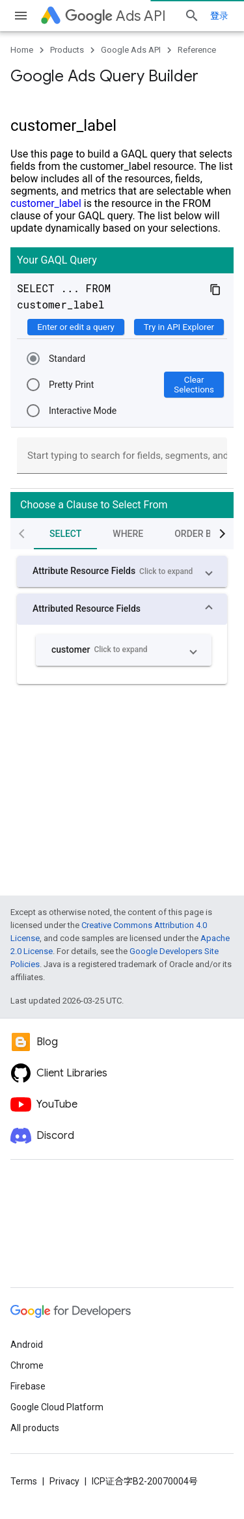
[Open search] (192, 15)
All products (34, 1428)
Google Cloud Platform (56, 1407)
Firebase (28, 1386)
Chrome (27, 1365)
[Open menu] (21, 15)
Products (67, 50)
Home (21, 50)
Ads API (115, 16)
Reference (197, 50)
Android (26, 1344)
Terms (23, 1481)
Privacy (64, 1481)
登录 (219, 15)
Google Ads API (131, 50)
